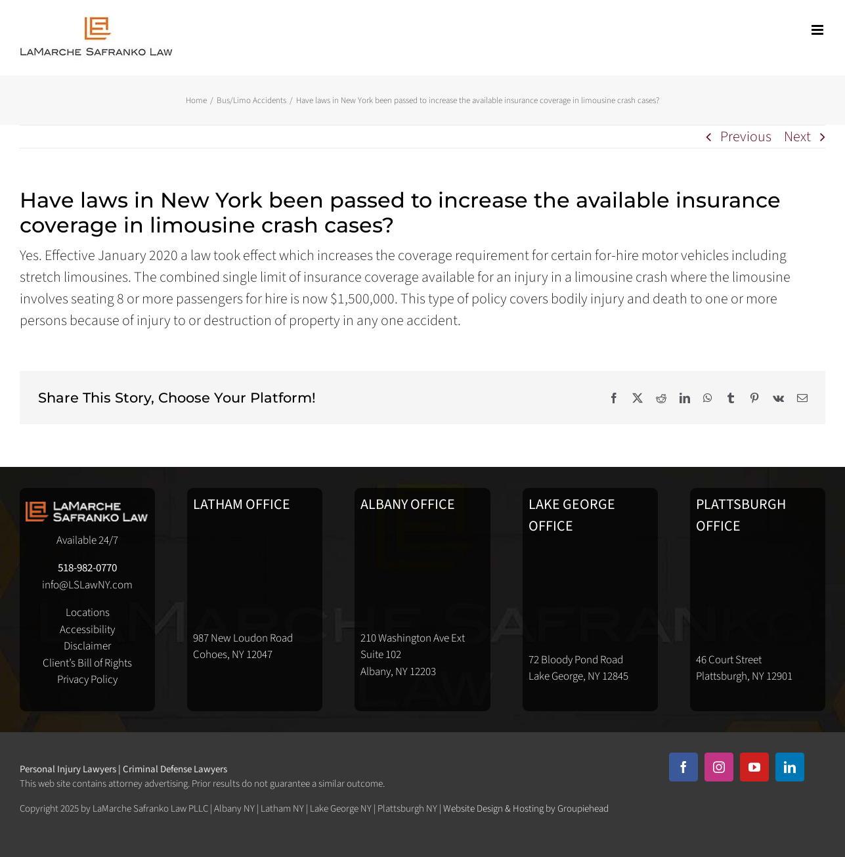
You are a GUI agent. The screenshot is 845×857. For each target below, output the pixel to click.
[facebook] (683, 767)
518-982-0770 (87, 568)
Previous (745, 136)
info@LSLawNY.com (87, 585)
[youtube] (754, 767)
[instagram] (718, 767)
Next (797, 136)
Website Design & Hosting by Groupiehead (526, 809)
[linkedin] (789, 767)
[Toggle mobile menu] (818, 30)
